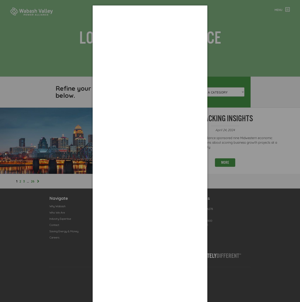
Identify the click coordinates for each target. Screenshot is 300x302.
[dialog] (150, 18)
